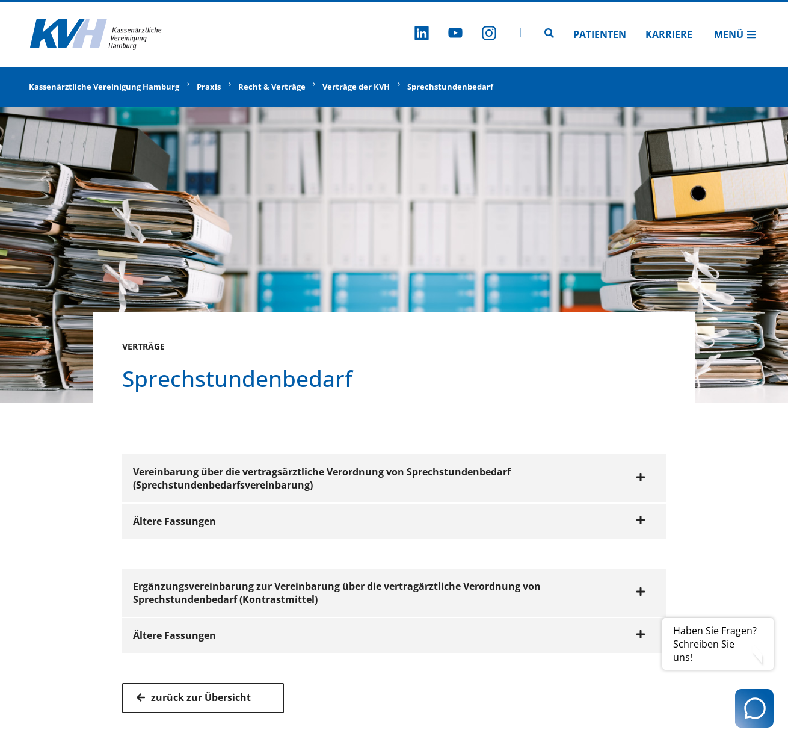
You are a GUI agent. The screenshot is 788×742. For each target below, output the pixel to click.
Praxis (209, 86)
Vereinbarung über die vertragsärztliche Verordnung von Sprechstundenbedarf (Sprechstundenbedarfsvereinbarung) (389, 478)
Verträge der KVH (356, 86)
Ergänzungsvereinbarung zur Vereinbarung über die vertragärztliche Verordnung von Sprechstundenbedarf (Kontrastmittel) (389, 593)
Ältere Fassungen (389, 521)
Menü (735, 34)
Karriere (668, 34)
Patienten (599, 34)
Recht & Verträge (272, 86)
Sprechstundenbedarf (450, 86)
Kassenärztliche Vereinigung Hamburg (104, 86)
